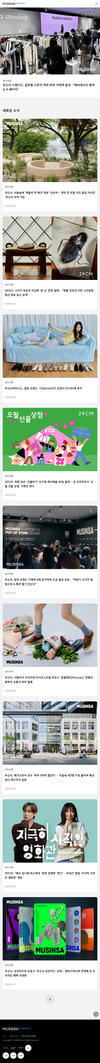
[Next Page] (50, 999)
